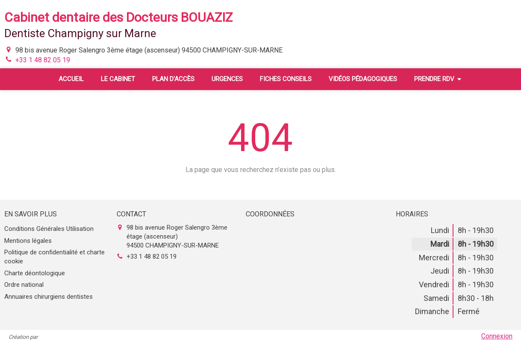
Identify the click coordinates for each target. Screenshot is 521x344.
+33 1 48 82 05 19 (42, 60)
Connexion (496, 336)
